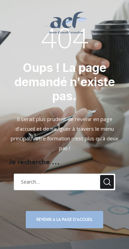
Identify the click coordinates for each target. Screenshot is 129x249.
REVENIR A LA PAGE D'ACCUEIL (64, 219)
